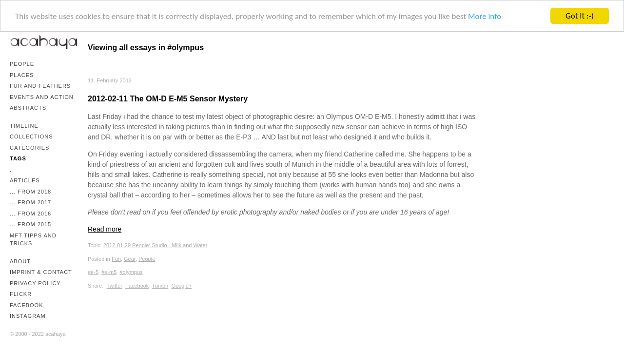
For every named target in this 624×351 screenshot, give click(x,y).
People (22, 64)
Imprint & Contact (41, 272)
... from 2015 (30, 224)
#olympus (130, 272)
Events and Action (42, 97)
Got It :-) (580, 16)
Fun (116, 258)
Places (22, 75)
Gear (130, 258)
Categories (29, 148)
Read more (104, 229)
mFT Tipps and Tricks (33, 240)
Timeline (24, 126)
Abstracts (28, 108)
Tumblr (160, 285)
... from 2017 (30, 202)
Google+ (181, 285)
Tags (18, 158)
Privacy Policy (35, 283)
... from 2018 (30, 192)
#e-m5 (109, 272)
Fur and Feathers (40, 86)
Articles (25, 180)
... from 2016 (30, 213)
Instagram (28, 316)
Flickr (21, 294)
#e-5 (93, 272)
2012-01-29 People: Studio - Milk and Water (155, 245)
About (20, 261)
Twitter (114, 285)
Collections (31, 136)
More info (484, 16)
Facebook (26, 305)
